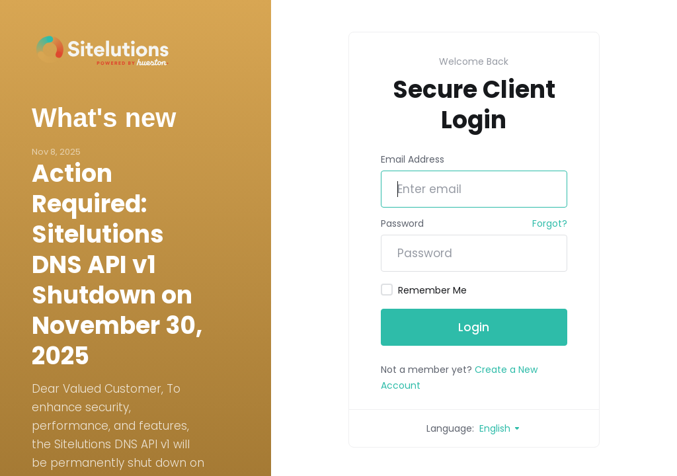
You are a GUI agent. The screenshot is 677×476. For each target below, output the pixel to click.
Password (402, 223)
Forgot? (549, 223)
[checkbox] (387, 290)
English (500, 428)
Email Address (412, 159)
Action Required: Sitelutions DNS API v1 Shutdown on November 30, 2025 (117, 265)
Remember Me (424, 290)
